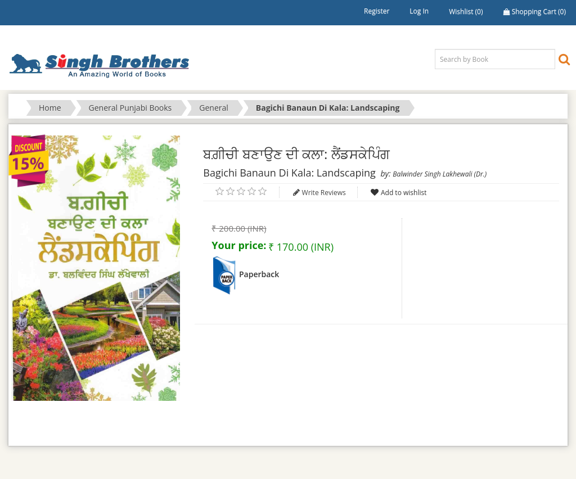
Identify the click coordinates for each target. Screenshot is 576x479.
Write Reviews (324, 192)
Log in (419, 11)
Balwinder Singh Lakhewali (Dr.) (440, 174)
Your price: (239, 245)
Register (376, 11)
